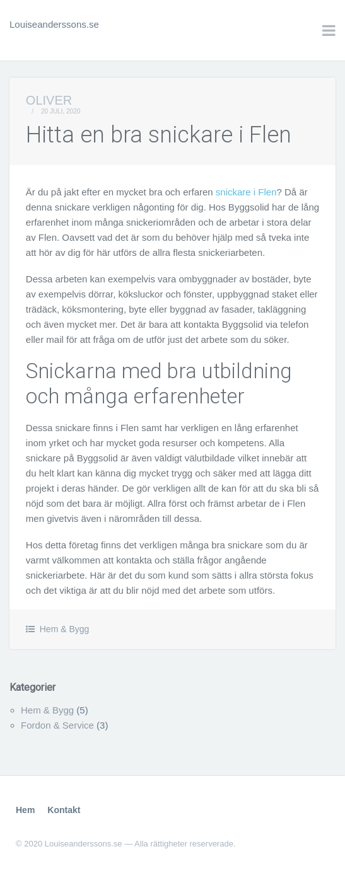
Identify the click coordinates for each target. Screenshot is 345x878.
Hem (25, 810)
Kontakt (63, 810)
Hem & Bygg (65, 629)
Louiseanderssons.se (54, 24)
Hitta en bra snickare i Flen (158, 135)
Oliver (49, 100)
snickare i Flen (246, 192)
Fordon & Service (57, 725)
